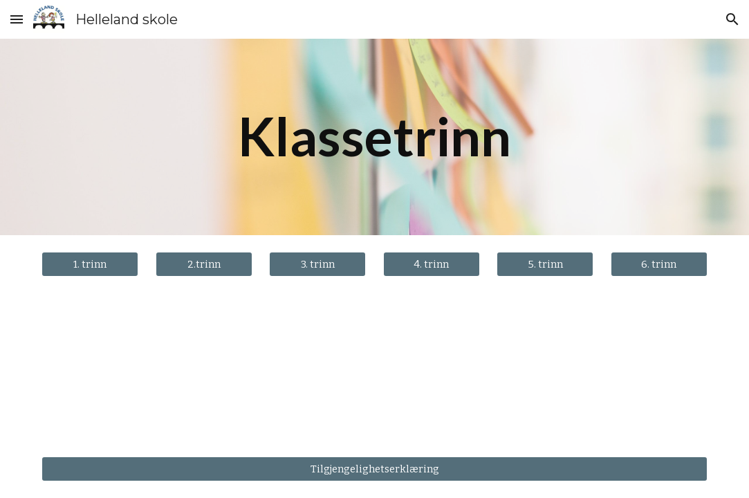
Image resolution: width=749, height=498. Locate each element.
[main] (374, 137)
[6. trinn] (659, 264)
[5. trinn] (545, 264)
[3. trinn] (317, 264)
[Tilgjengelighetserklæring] (374, 468)
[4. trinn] (431, 264)
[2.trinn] (204, 264)
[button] (16, 19)
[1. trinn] (90, 264)
